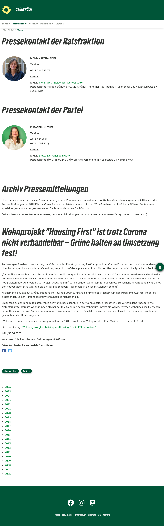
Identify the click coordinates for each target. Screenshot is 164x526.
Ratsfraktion (8, 30)
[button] (4, 350)
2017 (8, 426)
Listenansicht (10, 371)
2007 (8, 469)
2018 (8, 421)
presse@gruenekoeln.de (53, 155)
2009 (8, 461)
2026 (8, 387)
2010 (8, 456)
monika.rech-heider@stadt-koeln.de (60, 82)
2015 (8, 434)
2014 (8, 439)
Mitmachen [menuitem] (45, 23)
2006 (8, 473)
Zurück (26, 371)
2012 (8, 447)
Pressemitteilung (46, 345)
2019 (8, 417)
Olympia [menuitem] (60, 23)
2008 (8, 465)
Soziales (17, 345)
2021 (8, 408)
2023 (8, 400)
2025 (8, 391)
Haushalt (34, 345)
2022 (8, 404)
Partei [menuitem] (5, 23)
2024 (8, 395)
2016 (8, 430)
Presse (20, 30)
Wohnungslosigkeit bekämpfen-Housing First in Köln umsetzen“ (59, 327)
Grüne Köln (24, 9)
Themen (25, 345)
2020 (8, 413)
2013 (8, 443)
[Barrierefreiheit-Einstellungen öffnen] (160, 267)
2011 (8, 452)
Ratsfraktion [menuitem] (18, 23)
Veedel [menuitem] (32, 23)
